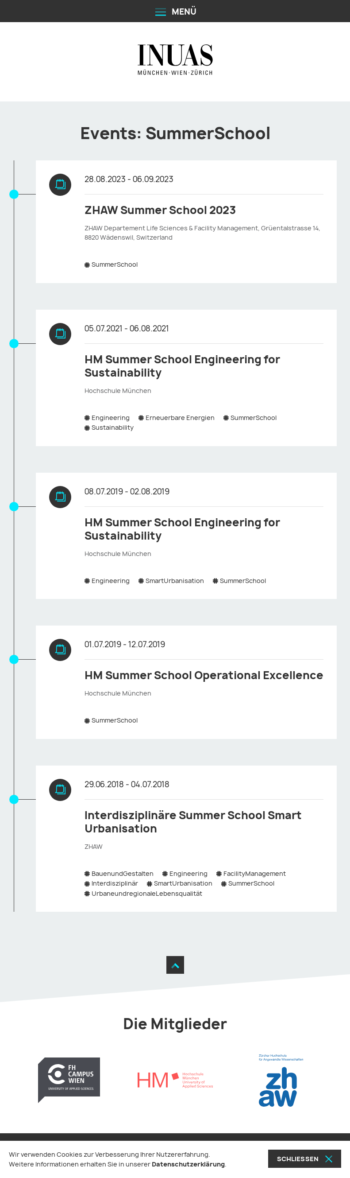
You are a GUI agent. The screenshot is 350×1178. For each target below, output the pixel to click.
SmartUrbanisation (175, 580)
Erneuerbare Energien (180, 417)
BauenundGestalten (123, 873)
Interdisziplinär (115, 883)
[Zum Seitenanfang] (175, 965)
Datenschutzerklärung (188, 1164)
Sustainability (113, 427)
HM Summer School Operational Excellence (204, 675)
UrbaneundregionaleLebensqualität (147, 893)
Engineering (111, 417)
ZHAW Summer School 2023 (160, 210)
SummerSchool (115, 264)
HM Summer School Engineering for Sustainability (182, 366)
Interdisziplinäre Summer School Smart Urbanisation (193, 822)
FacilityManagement (254, 873)
